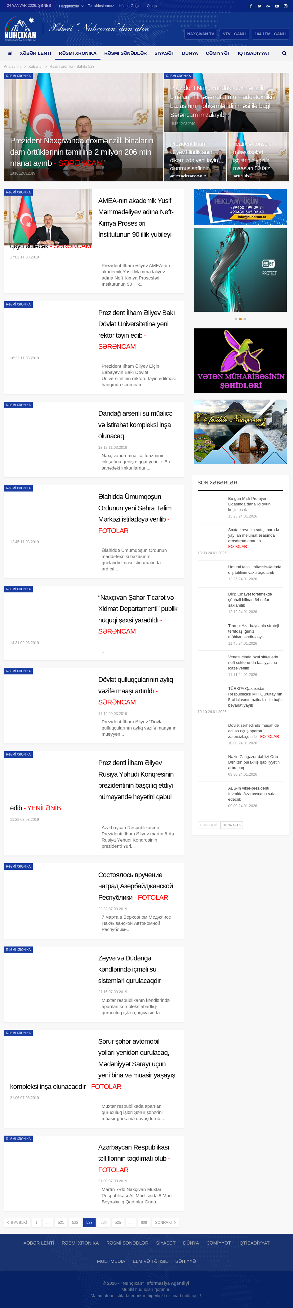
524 (104, 1222)
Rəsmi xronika (80, 53)
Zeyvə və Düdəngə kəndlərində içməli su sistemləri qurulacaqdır (129, 969)
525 (118, 1222)
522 (75, 1222)
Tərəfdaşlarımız (101, 6)
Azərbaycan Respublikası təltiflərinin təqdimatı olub (134, 1158)
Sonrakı (165, 1222)
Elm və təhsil (150, 1261)
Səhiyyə (185, 1261)
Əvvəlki (17, 1222)
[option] (240, 270)
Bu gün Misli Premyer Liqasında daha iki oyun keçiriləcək (249, 504)
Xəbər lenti (36, 53)
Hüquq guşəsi (130, 6)
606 (144, 1222)
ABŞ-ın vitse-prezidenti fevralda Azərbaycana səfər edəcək (252, 794)
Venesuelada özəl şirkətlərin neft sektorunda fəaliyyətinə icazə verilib (253, 662)
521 (61, 1222)
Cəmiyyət (225, 53)
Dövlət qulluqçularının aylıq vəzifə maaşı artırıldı (135, 691)
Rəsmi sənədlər (129, 53)
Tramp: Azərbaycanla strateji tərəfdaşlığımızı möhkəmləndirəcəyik (253, 631)
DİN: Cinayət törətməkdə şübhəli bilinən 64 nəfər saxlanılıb (250, 600)
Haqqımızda (69, 6)
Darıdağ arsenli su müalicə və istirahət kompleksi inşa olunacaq (135, 424)
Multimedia (111, 1261)
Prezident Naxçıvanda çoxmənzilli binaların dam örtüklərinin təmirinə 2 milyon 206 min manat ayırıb (81, 152)
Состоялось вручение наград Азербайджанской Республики (135, 886)
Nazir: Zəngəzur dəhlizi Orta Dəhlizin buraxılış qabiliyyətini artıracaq (254, 762)
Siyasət (169, 53)
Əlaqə (152, 6)
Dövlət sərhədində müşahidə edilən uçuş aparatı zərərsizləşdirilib (253, 731)
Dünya (195, 53)
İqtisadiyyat (253, 1242)
